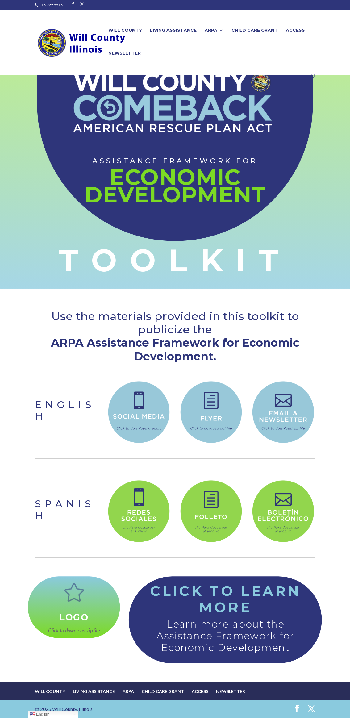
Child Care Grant (254, 30)
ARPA (211, 30)
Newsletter (124, 53)
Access (295, 30)
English (39, 714)
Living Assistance (173, 30)
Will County (125, 30)
